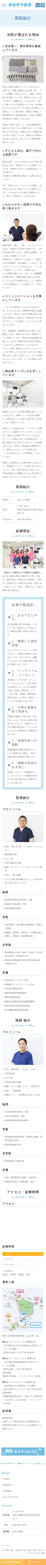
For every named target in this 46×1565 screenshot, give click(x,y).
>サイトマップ (6, 1545)
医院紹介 (7, 1485)
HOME (6, 1479)
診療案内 (7, 1491)
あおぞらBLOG (10, 1497)
